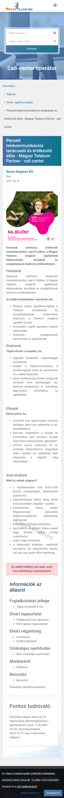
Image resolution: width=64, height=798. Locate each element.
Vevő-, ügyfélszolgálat (20, 102)
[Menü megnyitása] (55, 5)
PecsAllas (9, 86)
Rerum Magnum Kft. (20, 171)
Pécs (9, 176)
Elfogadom (53, 793)
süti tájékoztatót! (27, 786)
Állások (11, 94)
